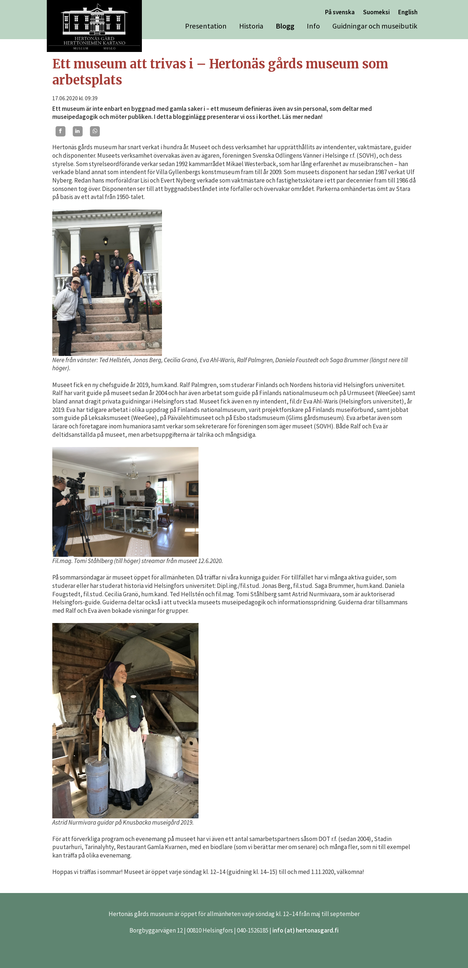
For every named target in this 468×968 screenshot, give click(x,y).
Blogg (285, 26)
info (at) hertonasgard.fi (305, 930)
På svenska (340, 12)
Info (313, 26)
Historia (251, 26)
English (408, 12)
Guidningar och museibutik (375, 26)
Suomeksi (376, 12)
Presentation (206, 26)
